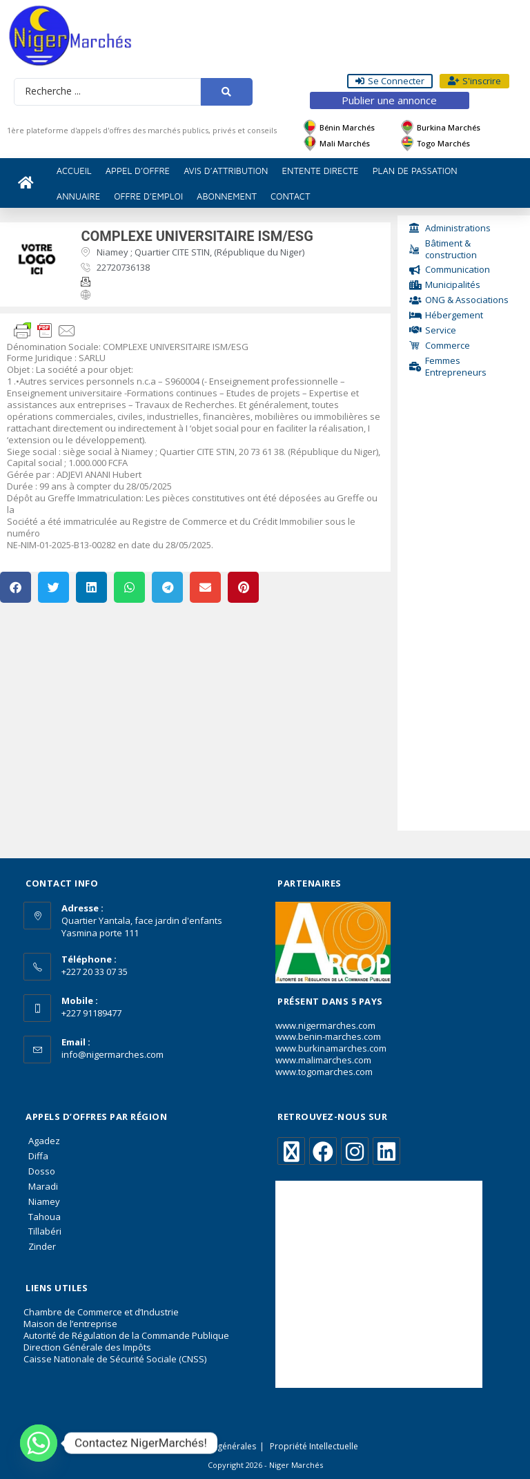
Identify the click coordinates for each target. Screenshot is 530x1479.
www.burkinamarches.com (330, 1048)
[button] (15, 587)
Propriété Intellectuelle (314, 1446)
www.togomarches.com (324, 1071)
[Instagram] (355, 1151)
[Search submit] (227, 92)
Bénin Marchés (347, 127)
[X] (291, 1151)
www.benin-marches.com (328, 1036)
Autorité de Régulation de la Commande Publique (126, 1335)
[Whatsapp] (38, 1443)
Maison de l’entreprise (70, 1323)
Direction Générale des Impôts (87, 1347)
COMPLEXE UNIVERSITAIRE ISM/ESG (197, 236)
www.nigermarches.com (325, 1025)
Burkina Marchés (448, 127)
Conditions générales (214, 1446)
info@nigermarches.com (112, 1054)
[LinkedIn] (386, 1151)
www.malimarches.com (323, 1060)
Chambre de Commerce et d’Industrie (101, 1312)
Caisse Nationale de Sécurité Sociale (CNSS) (114, 1359)
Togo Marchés (443, 143)
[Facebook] (323, 1151)
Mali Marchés (345, 143)
